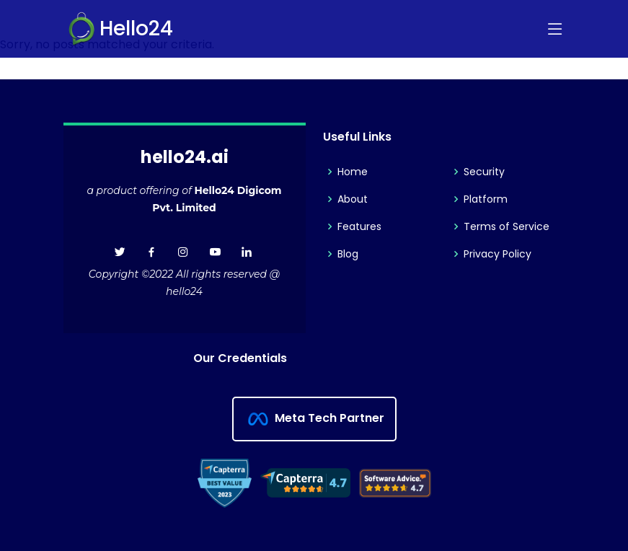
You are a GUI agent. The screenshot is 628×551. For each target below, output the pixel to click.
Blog (347, 254)
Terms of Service (506, 226)
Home (352, 172)
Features (359, 226)
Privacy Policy (497, 254)
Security (484, 172)
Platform (486, 199)
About (352, 199)
